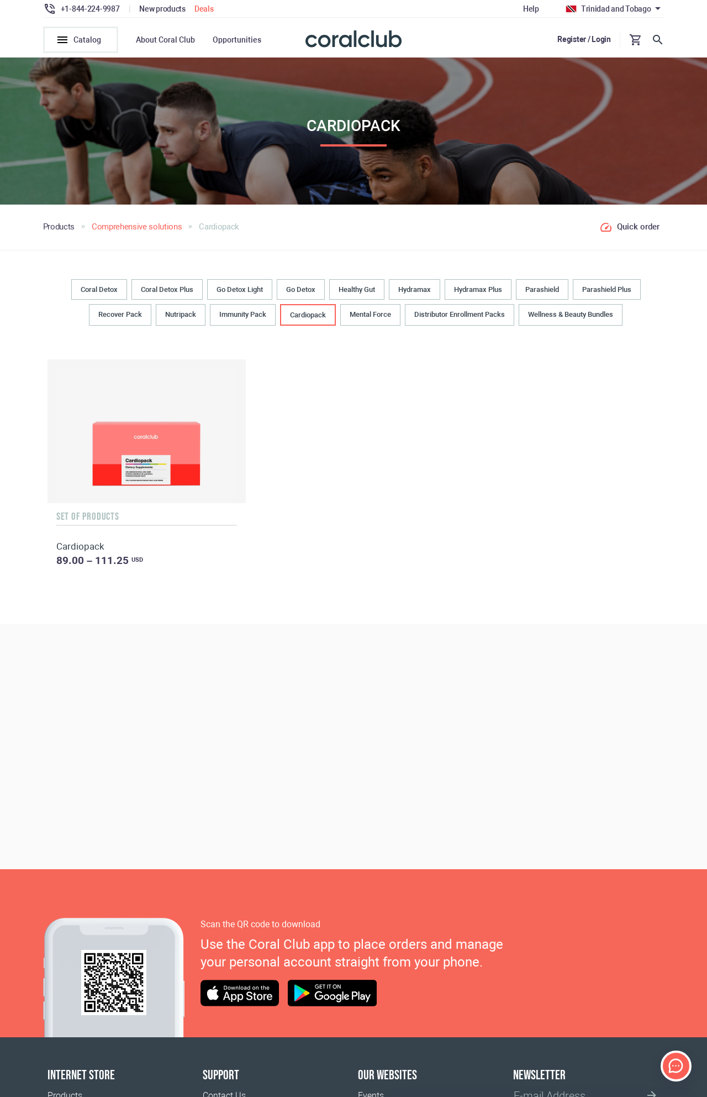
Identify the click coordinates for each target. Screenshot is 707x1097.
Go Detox (300, 290)
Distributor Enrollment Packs (459, 315)
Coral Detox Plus (167, 290)
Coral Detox (99, 290)
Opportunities (237, 40)
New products (162, 9)
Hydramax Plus (478, 290)
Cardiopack (308, 316)
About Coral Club (165, 39)
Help (531, 8)
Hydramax (414, 290)
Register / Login (584, 39)
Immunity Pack (242, 315)
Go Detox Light (240, 290)
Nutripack (180, 315)
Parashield (542, 290)
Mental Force (370, 315)
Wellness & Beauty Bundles (570, 315)
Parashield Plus (606, 290)
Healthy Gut (357, 290)
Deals (204, 9)
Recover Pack (120, 315)
